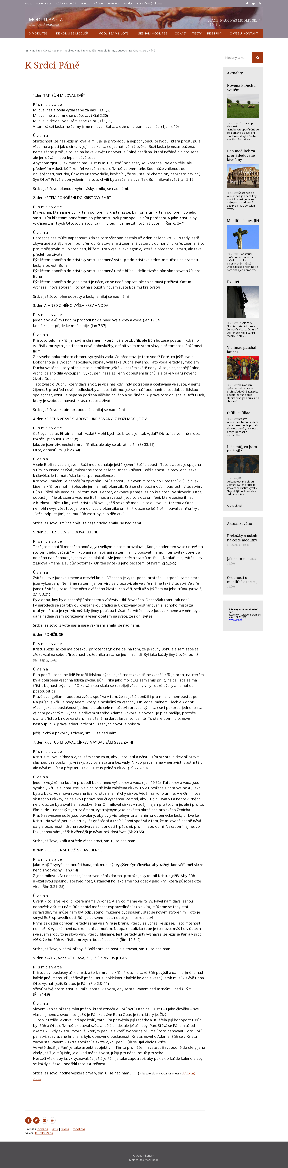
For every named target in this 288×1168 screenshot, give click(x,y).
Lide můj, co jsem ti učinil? (242, 448)
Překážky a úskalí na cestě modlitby (242, 537)
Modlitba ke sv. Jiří (243, 220)
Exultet (233, 281)
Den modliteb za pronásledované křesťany (241, 155)
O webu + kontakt (143, 1155)
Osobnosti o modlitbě (237, 579)
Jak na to (234, 558)
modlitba (79, 1129)
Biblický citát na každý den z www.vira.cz (245, 617)
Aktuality (235, 73)
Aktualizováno (239, 523)
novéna (42, 1129)
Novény (133, 50)
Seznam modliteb (63, 50)
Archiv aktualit (235, 505)
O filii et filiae (238, 412)
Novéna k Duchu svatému (241, 87)
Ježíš (55, 1129)
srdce (65, 1129)
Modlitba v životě (41, 50)
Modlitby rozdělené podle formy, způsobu (102, 50)
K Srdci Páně (147, 50)
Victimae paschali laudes (242, 349)
